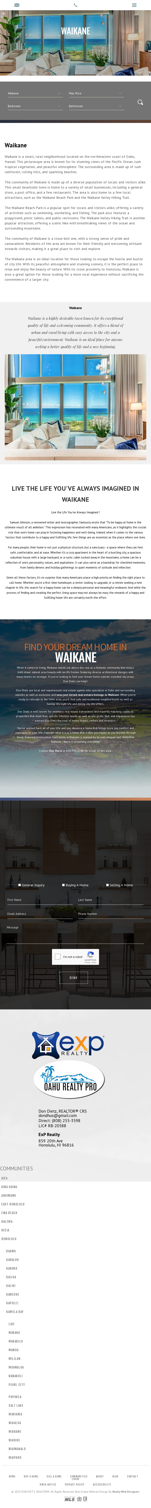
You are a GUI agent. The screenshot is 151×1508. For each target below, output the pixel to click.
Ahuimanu (8, 1196)
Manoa (14, 1350)
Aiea (4, 1178)
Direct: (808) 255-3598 (59, 1120)
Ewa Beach (9, 1213)
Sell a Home (54, 1476)
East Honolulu (13, 1204)
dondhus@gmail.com (58, 1115)
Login (75, 1479)
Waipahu (15, 1458)
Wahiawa (15, 1414)
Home (12, 1476)
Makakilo (16, 1341)
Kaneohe (12, 1294)
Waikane (15, 1432)
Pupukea (15, 1397)
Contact (132, 1476)
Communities (78, 1476)
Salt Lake (16, 1406)
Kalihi (11, 1286)
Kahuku (11, 1268)
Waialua (15, 1423)
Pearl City (17, 1385)
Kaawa (11, 1251)
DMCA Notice (48, 1484)
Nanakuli (16, 1376)
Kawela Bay (15, 1312)
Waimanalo (17, 1449)
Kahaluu (12, 1260)
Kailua (11, 1277)
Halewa (7, 1222)
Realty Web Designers (126, 1491)
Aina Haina (9, 1187)
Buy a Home (31, 1476)
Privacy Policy (75, 1484)
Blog (115, 1476)
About (100, 1476)
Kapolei (12, 1303)
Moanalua (16, 1367)
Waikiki (14, 1440)
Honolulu (9, 1239)
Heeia (5, 1230)
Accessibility (102, 1484)
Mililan (14, 1359)
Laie (12, 1324)
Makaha (14, 1333)
